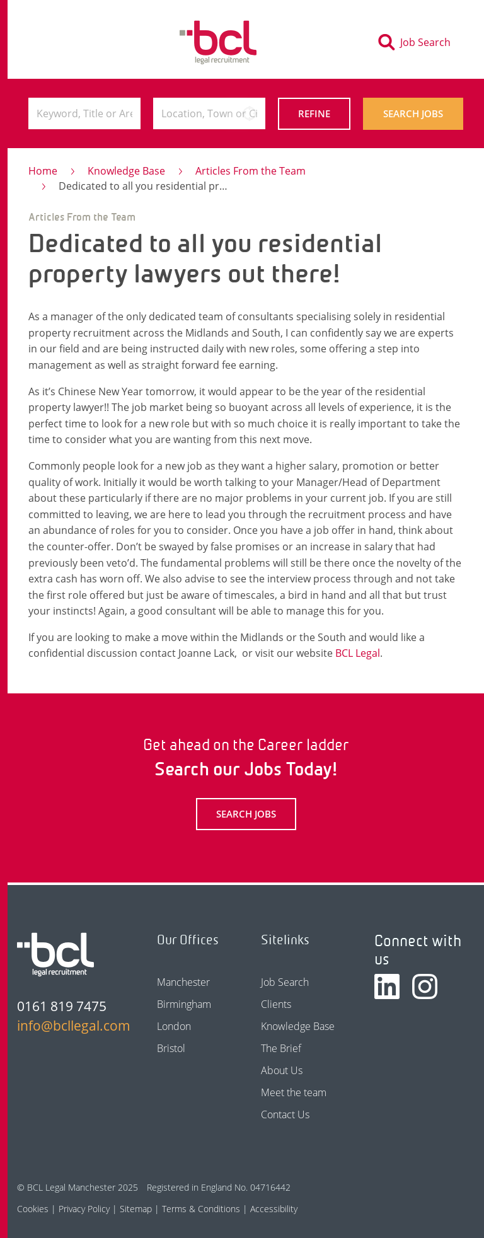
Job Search (285, 982)
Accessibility (273, 1209)
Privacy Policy (84, 1209)
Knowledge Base (126, 171)
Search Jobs (413, 113)
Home (42, 171)
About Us (281, 1070)
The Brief (281, 1048)
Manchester (183, 982)
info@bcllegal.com (67, 1025)
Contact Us (285, 1114)
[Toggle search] (418, 42)
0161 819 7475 (62, 1006)
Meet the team (293, 1092)
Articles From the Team (250, 171)
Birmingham (184, 1004)
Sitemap (136, 1209)
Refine (314, 113)
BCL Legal (357, 653)
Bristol (171, 1048)
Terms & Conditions (201, 1209)
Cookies (33, 1209)
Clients (276, 1004)
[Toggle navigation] (50, 42)
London (174, 1026)
